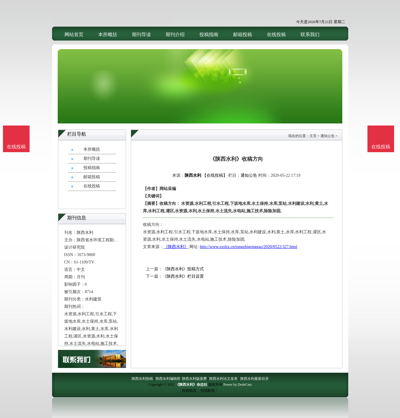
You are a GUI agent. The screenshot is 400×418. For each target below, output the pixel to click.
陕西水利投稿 (142, 379)
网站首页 (73, 34)
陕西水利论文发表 (223, 379)
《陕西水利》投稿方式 (183, 269)
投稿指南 (208, 34)
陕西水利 (193, 175)
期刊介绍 (175, 34)
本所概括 (107, 34)
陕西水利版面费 (194, 379)
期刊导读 (141, 34)
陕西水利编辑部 (168, 379)
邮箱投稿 (242, 34)
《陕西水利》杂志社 (191, 384)
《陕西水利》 (176, 247)
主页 (313, 136)
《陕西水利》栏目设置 (183, 276)
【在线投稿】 (214, 175)
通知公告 (327, 136)
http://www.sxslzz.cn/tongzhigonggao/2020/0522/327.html (248, 247)
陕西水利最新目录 (254, 379)
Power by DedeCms (237, 384)
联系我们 (310, 34)
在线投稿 (276, 34)
